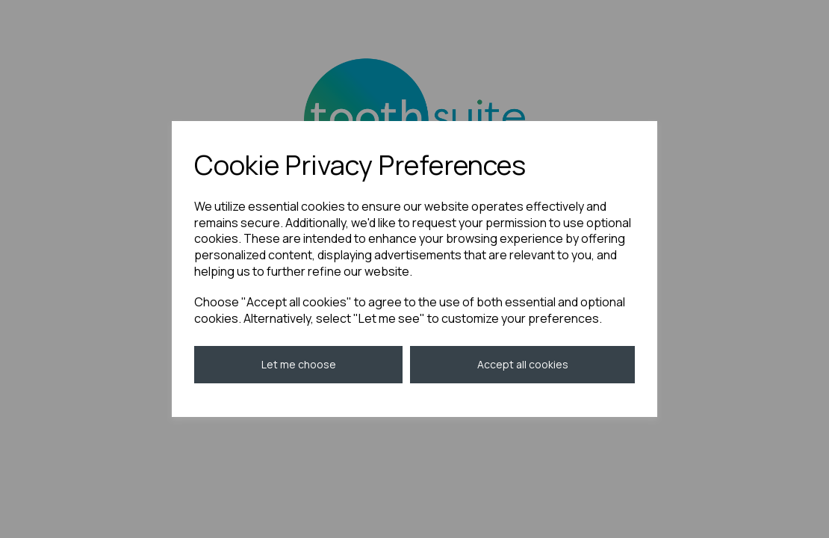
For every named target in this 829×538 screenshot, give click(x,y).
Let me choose (298, 364)
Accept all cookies (522, 364)
